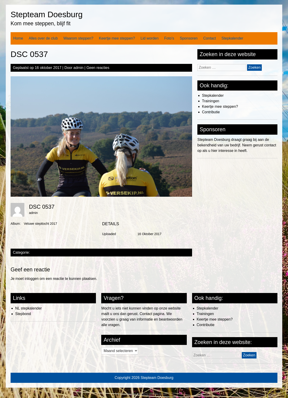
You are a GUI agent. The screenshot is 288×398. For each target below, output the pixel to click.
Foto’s (169, 38)
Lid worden (149, 38)
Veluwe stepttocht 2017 (40, 223)
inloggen (32, 279)
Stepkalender (232, 38)
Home (18, 38)
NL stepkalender (28, 308)
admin (78, 68)
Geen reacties (97, 68)
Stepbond (23, 314)
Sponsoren (189, 38)
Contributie (211, 112)
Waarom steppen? (78, 38)
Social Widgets (128, 394)
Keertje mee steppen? (117, 38)
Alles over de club (43, 38)
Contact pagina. (152, 314)
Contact (209, 38)
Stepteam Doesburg (47, 14)
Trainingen (210, 101)
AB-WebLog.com (158, 394)
